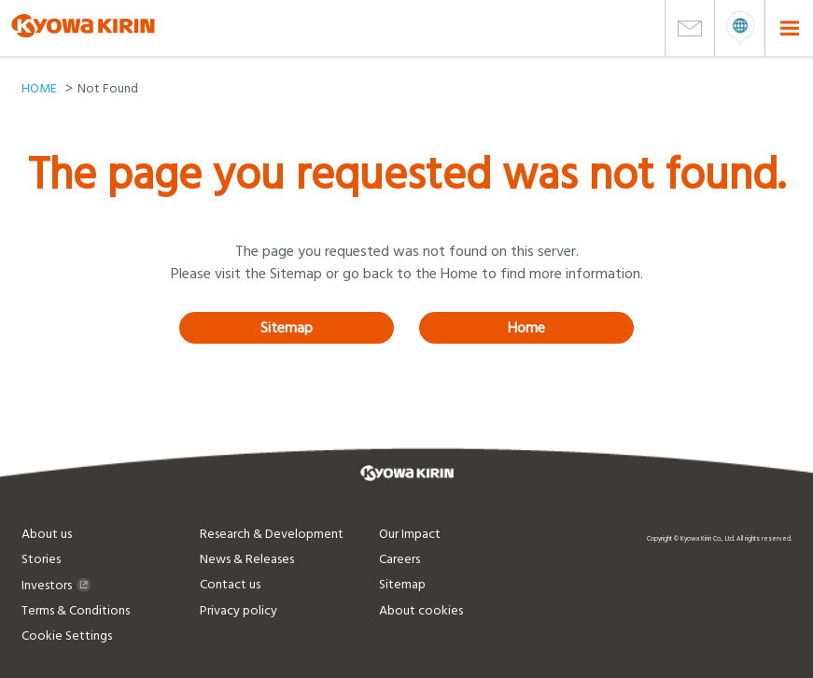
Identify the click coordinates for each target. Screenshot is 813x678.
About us (46, 534)
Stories (41, 559)
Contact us (230, 584)
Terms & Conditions (75, 610)
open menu (739, 28)
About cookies (421, 610)
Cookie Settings (66, 636)
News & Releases (247, 559)
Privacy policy (238, 610)
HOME (39, 88)
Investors (56, 585)
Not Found (107, 88)
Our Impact (410, 534)
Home (526, 328)
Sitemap (286, 328)
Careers (399, 559)
